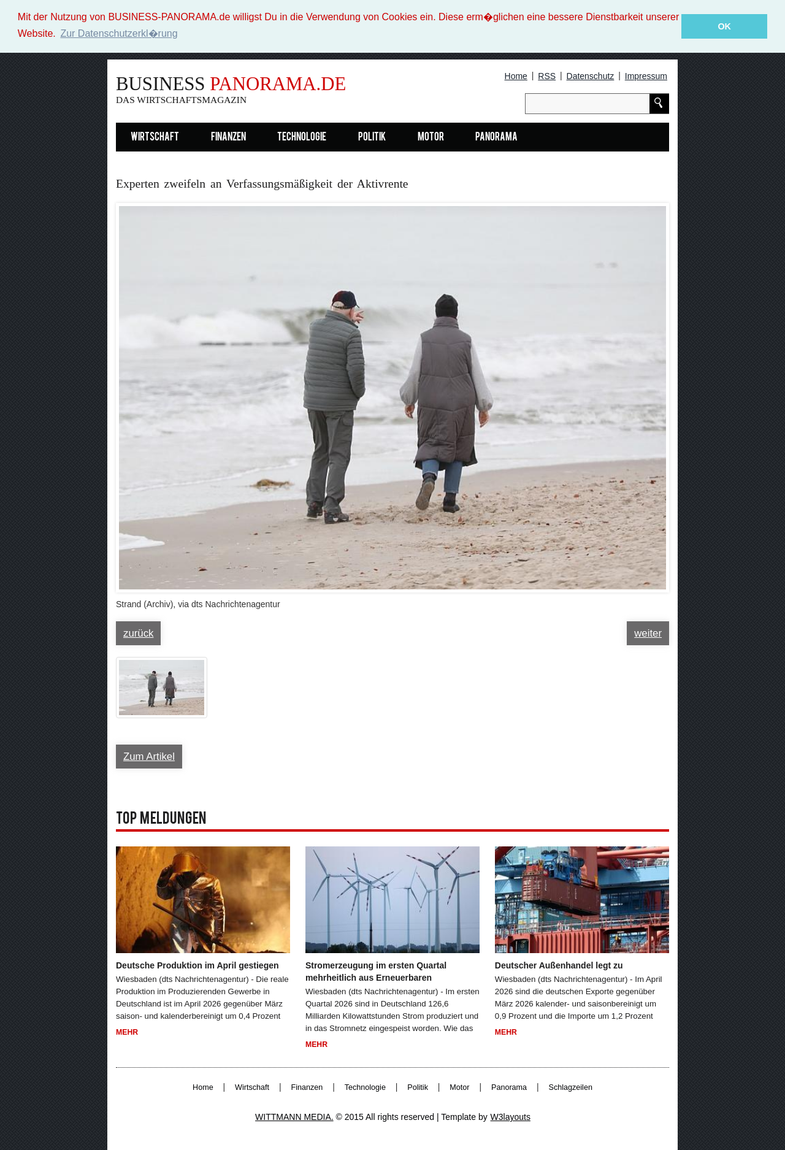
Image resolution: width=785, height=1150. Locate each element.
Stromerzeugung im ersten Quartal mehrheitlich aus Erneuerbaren (375, 971)
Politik (372, 137)
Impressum (646, 75)
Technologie (301, 137)
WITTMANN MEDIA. (294, 1116)
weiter (648, 632)
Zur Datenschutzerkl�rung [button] (118, 33)
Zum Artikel (149, 756)
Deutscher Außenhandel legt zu (559, 965)
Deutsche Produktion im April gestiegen (197, 965)
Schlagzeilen (570, 1087)
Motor (431, 137)
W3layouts (510, 1116)
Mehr (127, 1031)
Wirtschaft (155, 137)
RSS (547, 75)
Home (516, 75)
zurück (138, 632)
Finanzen (228, 137)
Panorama (496, 137)
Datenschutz (591, 75)
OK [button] (724, 26)
